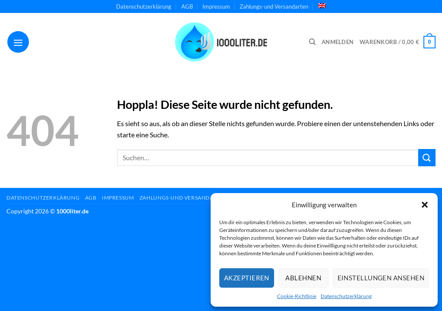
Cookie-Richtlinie (296, 296)
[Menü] (18, 42)
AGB (187, 6)
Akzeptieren (246, 278)
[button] (424, 204)
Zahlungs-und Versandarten (274, 6)
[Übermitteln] (427, 157)
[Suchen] (312, 42)
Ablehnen (303, 278)
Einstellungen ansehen (381, 278)
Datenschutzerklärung (346, 296)
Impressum (216, 6)
